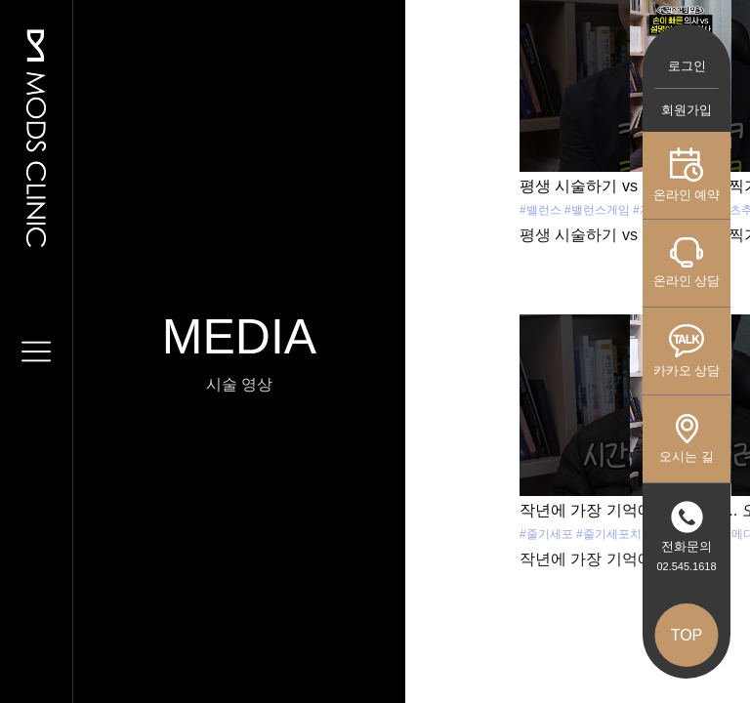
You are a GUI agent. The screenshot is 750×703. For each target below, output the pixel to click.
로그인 (687, 66)
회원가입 (686, 110)
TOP (687, 635)
